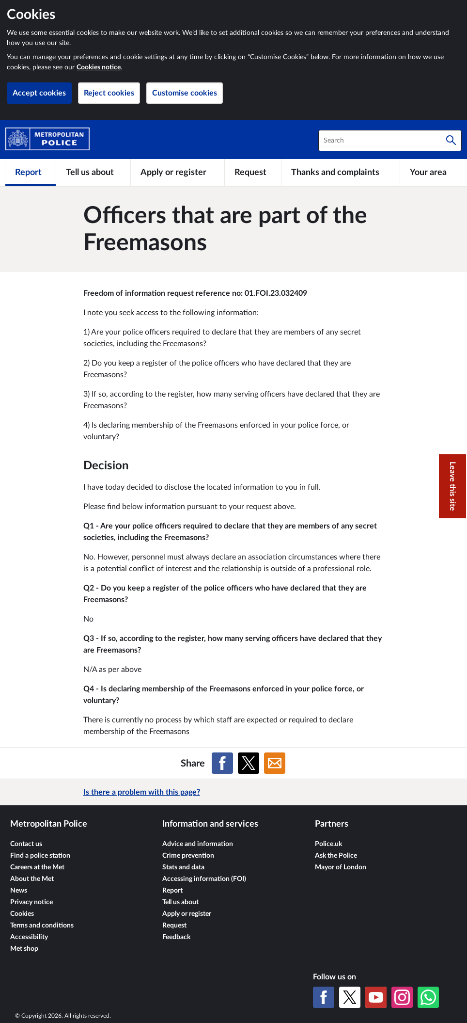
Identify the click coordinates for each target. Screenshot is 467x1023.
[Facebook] (323, 997)
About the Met (32, 879)
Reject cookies (109, 93)
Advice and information (197, 844)
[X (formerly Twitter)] (349, 997)
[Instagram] (402, 997)
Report (172, 890)
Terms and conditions (42, 925)
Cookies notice (99, 67)
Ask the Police (336, 855)
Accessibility (29, 937)
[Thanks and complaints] (340, 172)
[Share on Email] (274, 763)
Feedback (176, 937)
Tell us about (180, 902)
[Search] (451, 140)
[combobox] (390, 140)
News (18, 890)
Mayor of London (340, 867)
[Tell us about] (93, 172)
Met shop (24, 948)
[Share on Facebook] (222, 763)
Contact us (26, 844)
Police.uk (328, 844)
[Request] (253, 172)
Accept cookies (39, 93)
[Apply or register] (177, 172)
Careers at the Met (37, 867)
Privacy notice (31, 902)
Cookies (22, 914)
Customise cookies (184, 93)
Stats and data (183, 867)
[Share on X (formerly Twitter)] (248, 763)
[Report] (30, 172)
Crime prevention (188, 855)
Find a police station (40, 855)
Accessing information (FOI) (204, 879)
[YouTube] (376, 997)
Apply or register (186, 914)
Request (174, 925)
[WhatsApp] (428, 997)
